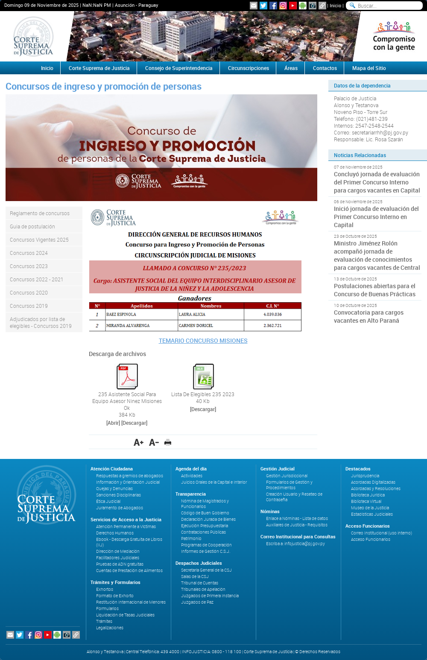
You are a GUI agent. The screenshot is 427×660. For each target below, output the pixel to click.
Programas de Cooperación (206, 545)
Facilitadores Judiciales (117, 558)
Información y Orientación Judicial (128, 482)
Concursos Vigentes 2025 (39, 239)
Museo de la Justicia (370, 508)
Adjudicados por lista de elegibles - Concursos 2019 (41, 322)
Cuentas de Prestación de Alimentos (129, 570)
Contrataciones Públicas (203, 532)
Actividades (191, 476)
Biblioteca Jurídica (368, 495)
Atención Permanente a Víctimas (126, 526)
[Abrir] (113, 422)
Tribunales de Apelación (203, 589)
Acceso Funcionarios (370, 539)
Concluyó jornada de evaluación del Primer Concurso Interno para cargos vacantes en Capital (377, 182)
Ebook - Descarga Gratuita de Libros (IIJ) (129, 542)
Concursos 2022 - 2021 (37, 279)
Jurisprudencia (365, 476)
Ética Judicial (108, 501)
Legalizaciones (109, 628)
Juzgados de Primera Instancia (210, 596)
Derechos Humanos (115, 533)
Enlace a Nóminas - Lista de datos (297, 518)
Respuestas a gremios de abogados (129, 476)
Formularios (107, 608)
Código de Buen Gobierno (205, 513)
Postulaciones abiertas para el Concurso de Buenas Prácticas (374, 290)
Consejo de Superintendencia (179, 67)
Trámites (104, 621)
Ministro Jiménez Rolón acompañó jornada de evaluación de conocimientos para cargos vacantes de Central (377, 255)
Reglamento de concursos (40, 213)
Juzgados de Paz (197, 602)
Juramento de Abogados (119, 508)
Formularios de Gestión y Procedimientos (289, 485)
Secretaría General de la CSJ (206, 570)
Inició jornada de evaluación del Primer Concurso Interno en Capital (376, 216)
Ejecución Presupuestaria (204, 526)
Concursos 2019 (29, 305)
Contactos (325, 67)
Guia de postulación (32, 226)
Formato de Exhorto (115, 596)
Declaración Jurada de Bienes (208, 519)
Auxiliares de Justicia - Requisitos (297, 525)
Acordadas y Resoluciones (376, 488)
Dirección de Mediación (118, 551)
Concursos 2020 (29, 292)
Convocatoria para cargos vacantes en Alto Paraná (369, 316)
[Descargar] (134, 422)
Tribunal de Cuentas (199, 583)
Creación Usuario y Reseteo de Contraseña (294, 496)
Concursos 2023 (29, 266)
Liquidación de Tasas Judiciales (125, 615)
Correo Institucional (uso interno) (381, 533)
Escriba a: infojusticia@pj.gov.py (295, 543)
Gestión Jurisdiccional (286, 476)
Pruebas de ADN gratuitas (119, 564)
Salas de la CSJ (195, 576)
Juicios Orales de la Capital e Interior (214, 482)
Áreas (291, 67)
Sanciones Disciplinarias (118, 495)
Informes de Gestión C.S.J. (205, 551)
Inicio (335, 5)
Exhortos (104, 589)
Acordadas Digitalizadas (373, 482)
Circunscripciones (248, 67)
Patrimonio (191, 538)
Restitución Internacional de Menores (131, 602)
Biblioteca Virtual (366, 501)
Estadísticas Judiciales (372, 514)
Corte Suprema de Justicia (99, 67)
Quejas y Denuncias (114, 488)
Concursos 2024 (29, 252)
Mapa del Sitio (369, 67)
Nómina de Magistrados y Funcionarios (205, 503)
